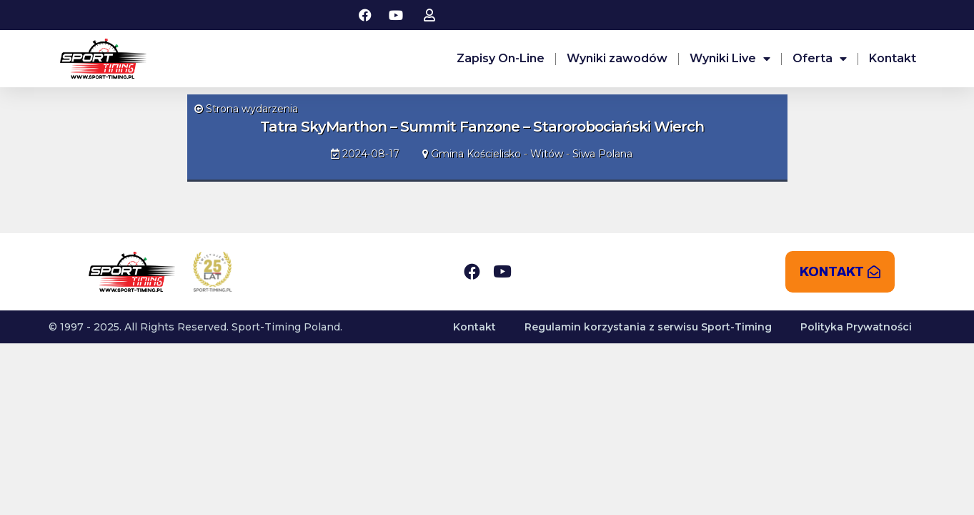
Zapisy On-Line (501, 58)
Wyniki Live (730, 59)
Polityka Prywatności (856, 326)
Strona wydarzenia (246, 108)
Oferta (819, 59)
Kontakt (892, 58)
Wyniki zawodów (617, 58)
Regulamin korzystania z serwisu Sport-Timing (648, 326)
